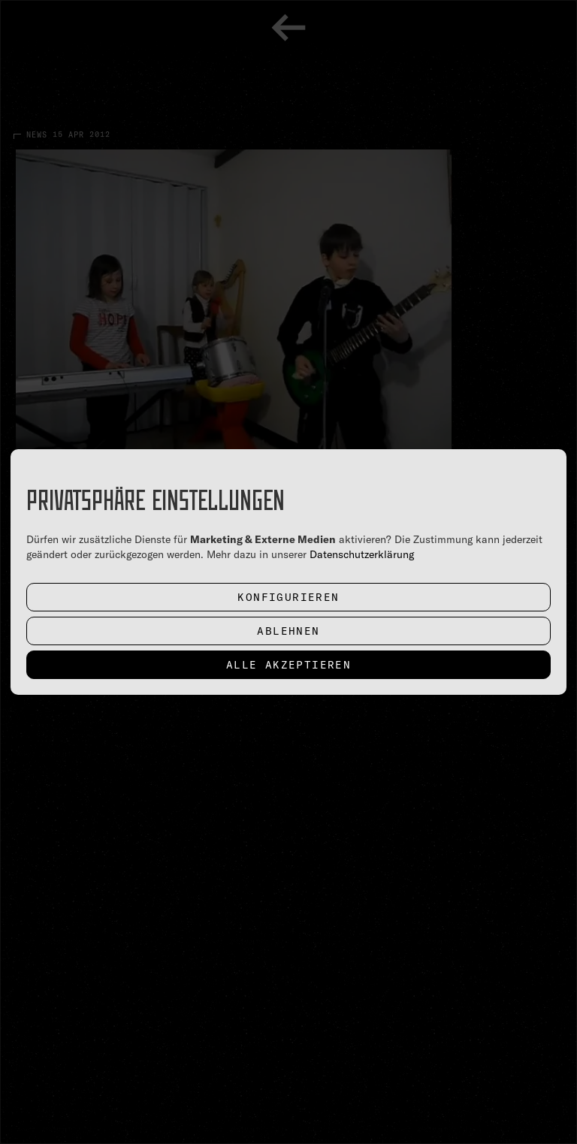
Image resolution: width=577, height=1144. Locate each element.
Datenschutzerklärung (362, 554)
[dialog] (288, 572)
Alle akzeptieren (288, 665)
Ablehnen (288, 631)
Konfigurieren (288, 597)
